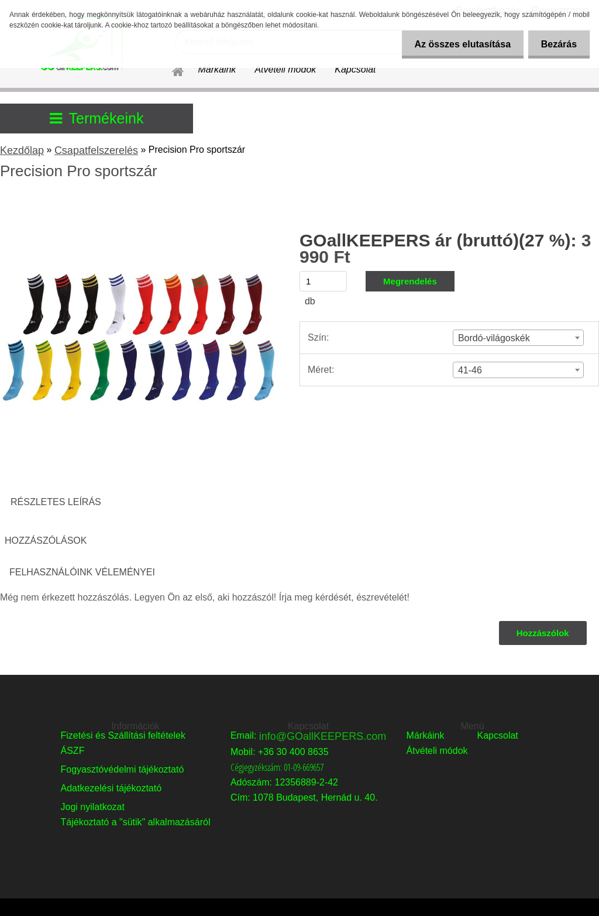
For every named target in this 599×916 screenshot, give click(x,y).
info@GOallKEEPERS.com (322, 736)
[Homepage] (170, 69)
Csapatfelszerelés (96, 150)
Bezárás (557, 44)
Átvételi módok (285, 69)
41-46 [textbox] (470, 370)
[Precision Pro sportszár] (139, 203)
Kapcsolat (355, 69)
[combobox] (518, 338)
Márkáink (217, 69)
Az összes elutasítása (457, 44)
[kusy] (323, 281)
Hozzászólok (542, 633)
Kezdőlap (22, 150)
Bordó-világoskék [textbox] (494, 338)
